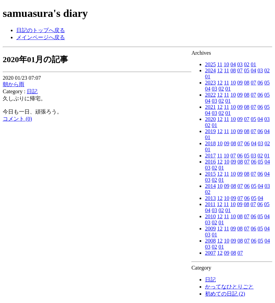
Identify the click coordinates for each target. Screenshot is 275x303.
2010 (210, 216)
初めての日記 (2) (225, 294)
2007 (210, 253)
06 (260, 82)
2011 (210, 204)
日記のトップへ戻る (40, 30)
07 (240, 70)
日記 (210, 279)
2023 (210, 82)
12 (220, 70)
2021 (210, 107)
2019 (210, 131)
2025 (210, 64)
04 (233, 64)
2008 (210, 241)
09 (240, 82)
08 (233, 70)
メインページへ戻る (40, 37)
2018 (210, 143)
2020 (210, 119)
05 (246, 70)
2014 (210, 186)
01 (253, 64)
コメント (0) (17, 119)
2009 (210, 228)
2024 (210, 70)
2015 (210, 174)
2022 (210, 95)
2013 (210, 198)
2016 (210, 162)
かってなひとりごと (229, 286)
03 (240, 64)
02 (246, 64)
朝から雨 (13, 84)
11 (219, 64)
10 (226, 64)
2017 (210, 155)
